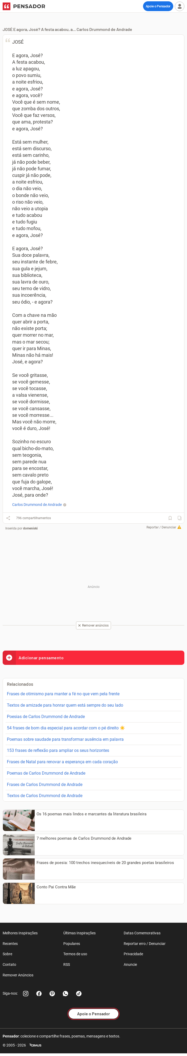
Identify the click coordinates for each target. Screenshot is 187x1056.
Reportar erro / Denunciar (145, 943)
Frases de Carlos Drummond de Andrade (44, 784)
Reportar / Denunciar (161, 527)
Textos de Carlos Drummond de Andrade (44, 795)
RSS (66, 964)
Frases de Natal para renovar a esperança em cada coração (62, 761)
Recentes (10, 943)
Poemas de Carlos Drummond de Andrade (46, 773)
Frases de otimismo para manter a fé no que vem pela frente (63, 693)
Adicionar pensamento (33, 658)
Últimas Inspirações (79, 933)
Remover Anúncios (18, 975)
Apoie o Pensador (158, 6)
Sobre (7, 954)
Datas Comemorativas (142, 933)
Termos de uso (75, 954)
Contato (9, 964)
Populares (71, 943)
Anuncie (130, 964)
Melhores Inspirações (20, 933)
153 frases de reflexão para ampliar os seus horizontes (58, 750)
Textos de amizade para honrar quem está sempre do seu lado (65, 705)
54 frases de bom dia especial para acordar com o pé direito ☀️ (66, 727)
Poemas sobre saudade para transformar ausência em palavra (65, 739)
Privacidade (133, 954)
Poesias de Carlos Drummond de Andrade (46, 716)
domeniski (30, 528)
